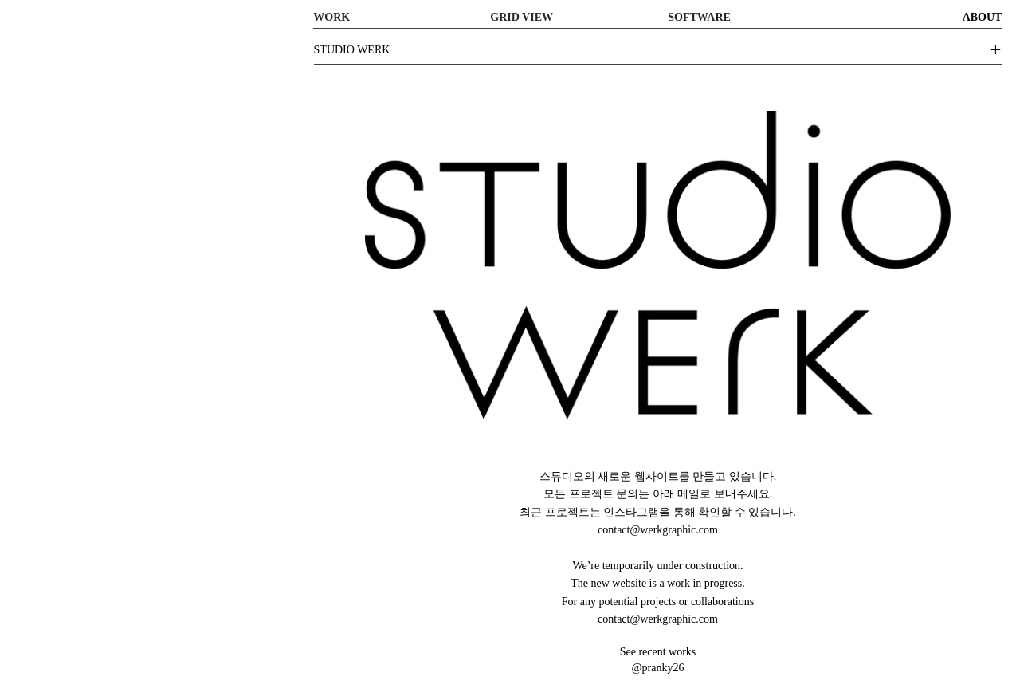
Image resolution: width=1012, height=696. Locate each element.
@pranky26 (658, 668)
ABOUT (982, 17)
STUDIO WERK (352, 50)
